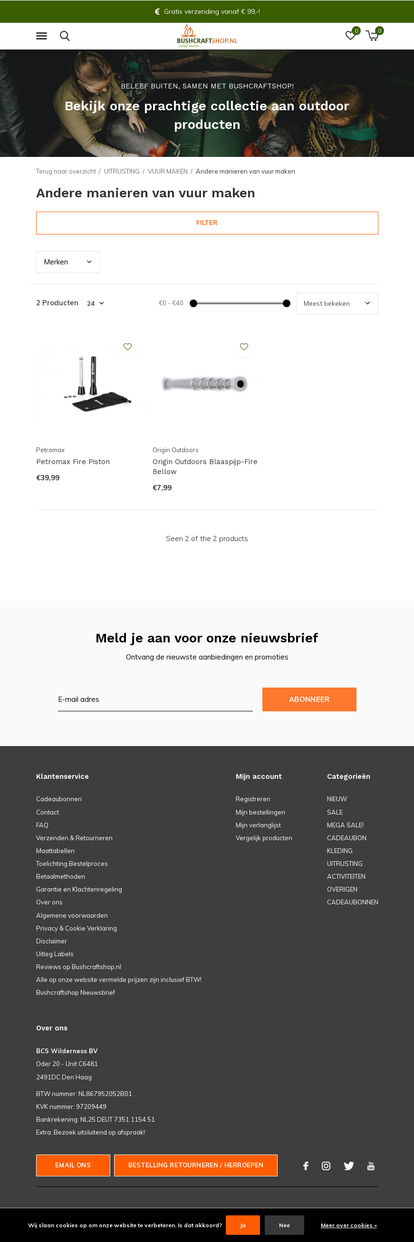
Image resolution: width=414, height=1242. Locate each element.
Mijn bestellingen (260, 812)
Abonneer (309, 699)
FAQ (42, 825)
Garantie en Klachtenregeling (79, 889)
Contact (47, 812)
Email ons (73, 1165)
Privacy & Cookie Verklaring (76, 928)
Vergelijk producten (264, 838)
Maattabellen (55, 850)
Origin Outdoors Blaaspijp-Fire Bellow (205, 466)
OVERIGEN (342, 889)
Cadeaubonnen (59, 799)
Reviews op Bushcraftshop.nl (78, 966)
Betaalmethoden (60, 876)
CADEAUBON (346, 838)
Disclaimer (51, 941)
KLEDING (340, 850)
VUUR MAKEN (168, 171)
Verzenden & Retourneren (74, 838)
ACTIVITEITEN (346, 876)
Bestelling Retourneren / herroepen (196, 1165)
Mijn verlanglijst (258, 825)
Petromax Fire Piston (73, 461)
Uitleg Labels (55, 954)
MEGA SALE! (345, 825)
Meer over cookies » (349, 1225)
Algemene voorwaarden (72, 915)
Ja (243, 1225)
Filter (206, 222)
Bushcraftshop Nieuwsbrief (75, 992)
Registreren (253, 799)
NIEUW (337, 799)
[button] (43, 36)
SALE (335, 812)
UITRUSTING (122, 171)
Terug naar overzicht (66, 171)
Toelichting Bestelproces (72, 863)
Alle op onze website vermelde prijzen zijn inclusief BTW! (119, 979)
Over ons (49, 902)
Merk (56, 261)
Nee (284, 1225)
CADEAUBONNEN (352, 902)
